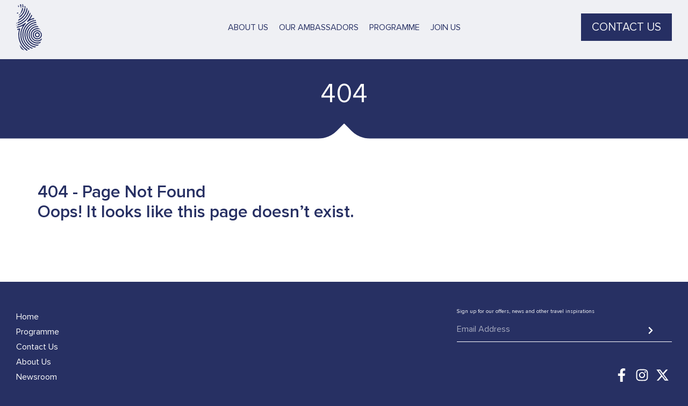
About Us (248, 21)
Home (27, 316)
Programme (394, 21)
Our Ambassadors (319, 21)
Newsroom (36, 377)
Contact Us (37, 347)
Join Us (446, 21)
